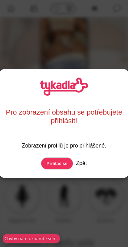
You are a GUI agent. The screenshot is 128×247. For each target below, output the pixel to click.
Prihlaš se (56, 163)
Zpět (80, 163)
